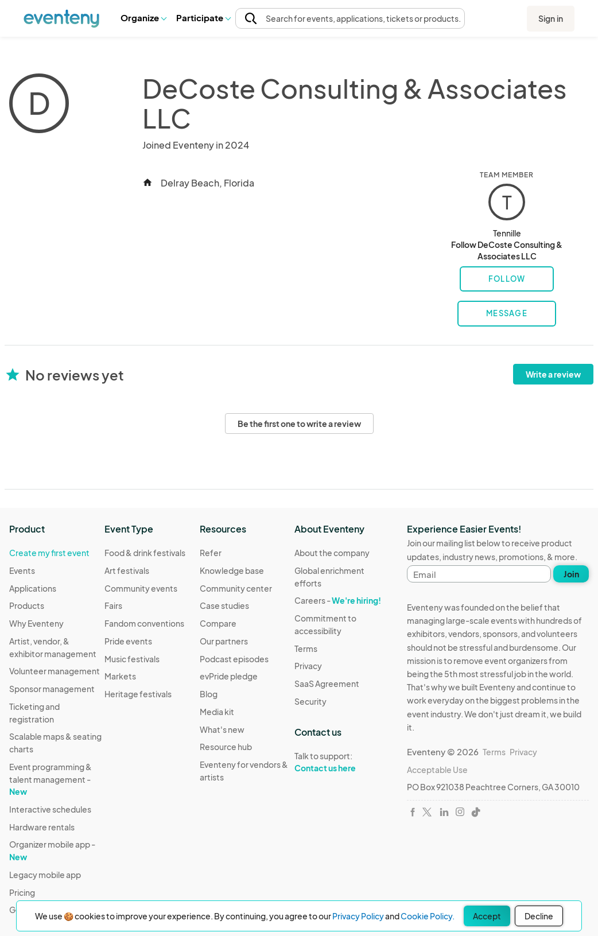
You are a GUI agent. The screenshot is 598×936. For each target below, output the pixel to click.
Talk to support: (342, 762)
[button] (143, 18)
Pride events (128, 641)
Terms (305, 648)
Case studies (224, 605)
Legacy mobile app (45, 874)
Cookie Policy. (428, 916)
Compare (218, 623)
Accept (487, 916)
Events (22, 570)
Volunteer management (54, 671)
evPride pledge (229, 676)
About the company (332, 552)
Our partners (224, 641)
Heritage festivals (138, 694)
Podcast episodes (234, 659)
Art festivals (126, 570)
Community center (236, 588)
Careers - (337, 600)
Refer (211, 552)
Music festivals (132, 659)
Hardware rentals (42, 827)
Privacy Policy (358, 916)
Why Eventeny (36, 623)
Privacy (308, 666)
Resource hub (226, 746)
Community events (140, 588)
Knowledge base (232, 570)
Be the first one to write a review (299, 423)
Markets (120, 676)
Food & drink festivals (144, 552)
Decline (539, 916)
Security (310, 701)
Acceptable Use (437, 769)
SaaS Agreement (326, 683)
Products (26, 605)
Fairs (113, 605)
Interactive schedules (50, 809)
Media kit (217, 711)
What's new (222, 729)
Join (571, 574)
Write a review (553, 374)
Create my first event (49, 552)
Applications (32, 588)
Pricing (22, 892)
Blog (209, 694)
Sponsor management (52, 688)
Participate (203, 17)
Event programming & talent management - (50, 779)
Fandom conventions (144, 623)
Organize (143, 17)
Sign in (550, 18)
